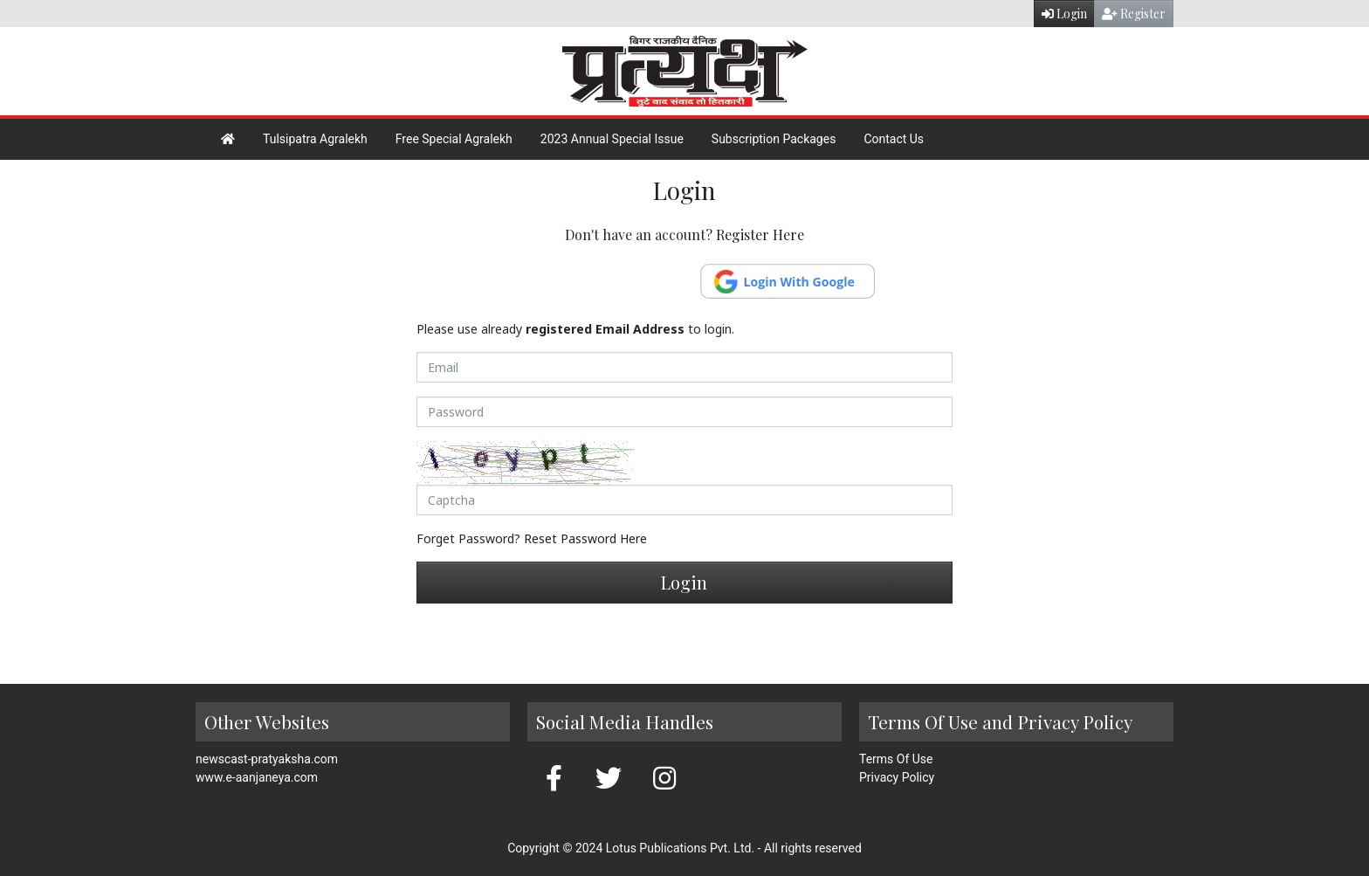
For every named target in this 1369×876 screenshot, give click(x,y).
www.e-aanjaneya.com (257, 777)
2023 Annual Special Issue (612, 139)
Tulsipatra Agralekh (315, 139)
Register (1134, 13)
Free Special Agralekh (454, 139)
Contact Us (893, 139)
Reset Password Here (585, 538)
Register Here (760, 234)
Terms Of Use (896, 759)
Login (1064, 13)
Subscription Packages (774, 139)
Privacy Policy (896, 777)
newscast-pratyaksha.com (267, 759)
